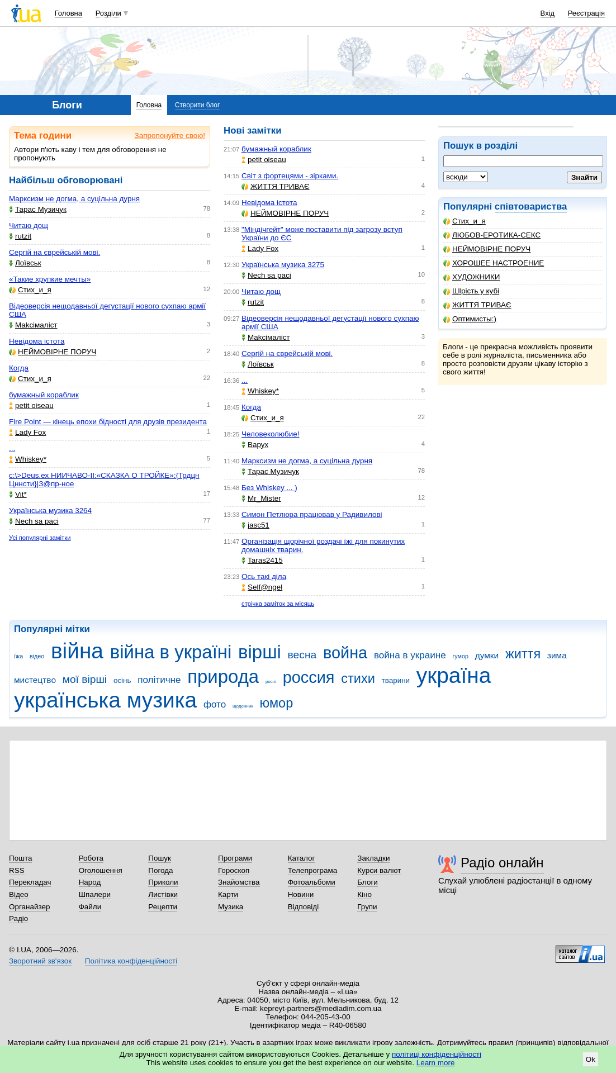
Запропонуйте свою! (170, 135)
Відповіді (303, 907)
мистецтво (35, 680)
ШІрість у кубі (471, 291)
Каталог (301, 858)
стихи (358, 678)
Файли (90, 907)
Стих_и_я (464, 221)
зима (557, 655)
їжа (18, 656)
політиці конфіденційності (436, 1054)
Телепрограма (313, 870)
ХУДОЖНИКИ (471, 277)
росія (271, 681)
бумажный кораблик (44, 395)
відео (37, 656)
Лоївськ (25, 263)
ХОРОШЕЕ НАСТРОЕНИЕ (493, 263)
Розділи (108, 13)
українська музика (105, 700)
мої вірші (85, 679)
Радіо (18, 918)
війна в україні (171, 652)
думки (487, 655)
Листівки (163, 894)
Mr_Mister (261, 498)
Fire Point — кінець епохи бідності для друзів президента (108, 421)
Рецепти (162, 907)
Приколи (163, 882)
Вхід (548, 13)
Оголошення (100, 870)
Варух (254, 444)
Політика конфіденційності (131, 961)
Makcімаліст (33, 325)
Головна (68, 13)
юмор (276, 703)
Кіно (364, 894)
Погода (160, 870)
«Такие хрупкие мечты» (50, 279)
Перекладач (30, 882)
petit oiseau (31, 405)
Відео (19, 894)
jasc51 (255, 525)
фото (214, 704)
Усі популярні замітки (40, 537)
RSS (17, 870)
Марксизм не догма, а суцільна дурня (74, 198)
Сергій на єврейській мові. (54, 252)
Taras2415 (262, 560)
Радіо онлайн (502, 862)
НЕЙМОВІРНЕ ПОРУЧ (486, 249)
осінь (122, 680)
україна (453, 675)
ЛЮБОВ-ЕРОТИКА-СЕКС (492, 235)
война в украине (410, 655)
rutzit (20, 236)
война (345, 653)
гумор (460, 656)
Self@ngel (261, 587)
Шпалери (95, 894)
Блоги (367, 882)
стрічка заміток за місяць (277, 603)
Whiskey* (27, 459)
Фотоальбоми (311, 882)
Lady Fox (27, 432)
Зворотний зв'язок (40, 961)
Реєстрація (586, 13)
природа (223, 676)
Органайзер (29, 907)
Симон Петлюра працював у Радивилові (311, 514)
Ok (590, 1059)
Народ (90, 882)
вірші (259, 652)
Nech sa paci (34, 521)
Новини (301, 894)
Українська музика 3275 (282, 264)
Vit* (18, 494)
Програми (235, 858)
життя (523, 654)
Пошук (159, 858)
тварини (396, 680)
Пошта (20, 858)
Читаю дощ (28, 225)
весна (302, 655)
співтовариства (531, 206)
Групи (367, 907)
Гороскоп (233, 870)
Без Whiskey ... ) (269, 487)
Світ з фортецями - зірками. (289, 176)
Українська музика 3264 (50, 510)
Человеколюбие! (270, 434)
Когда (19, 368)
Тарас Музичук (38, 209)
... (12, 448)
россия (309, 677)
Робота (91, 858)
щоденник (243, 706)
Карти (228, 894)
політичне (159, 680)
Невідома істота (36, 341)
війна (77, 651)
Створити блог (197, 105)
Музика (230, 907)
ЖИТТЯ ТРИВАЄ (477, 305)
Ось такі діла (263, 576)
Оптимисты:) (469, 319)
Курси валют (379, 870)
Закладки (373, 858)
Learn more (435, 1062)
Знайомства (239, 882)
